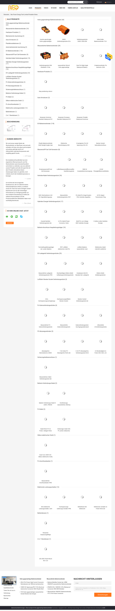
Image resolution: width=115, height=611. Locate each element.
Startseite (6, 14)
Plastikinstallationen (12, 43)
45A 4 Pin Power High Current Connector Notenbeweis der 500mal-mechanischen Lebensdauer (32, 583)
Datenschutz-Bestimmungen (18, 607)
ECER (104, 607)
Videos (46, 8)
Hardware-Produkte (12, 32)
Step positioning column (45, 91)
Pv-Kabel (8, 97)
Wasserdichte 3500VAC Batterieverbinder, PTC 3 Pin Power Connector (59, 592)
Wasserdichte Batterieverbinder (16, 28)
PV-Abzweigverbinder (12, 86)
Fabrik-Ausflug (73, 8)
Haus (30, 8)
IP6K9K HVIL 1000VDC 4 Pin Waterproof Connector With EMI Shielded (59, 588)
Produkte (38, 8)
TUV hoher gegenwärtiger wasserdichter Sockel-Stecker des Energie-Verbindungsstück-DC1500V (32, 593)
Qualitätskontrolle (87, 8)
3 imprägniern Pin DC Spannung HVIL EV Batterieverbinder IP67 (82, 145)
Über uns (62, 8)
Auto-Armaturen (11, 40)
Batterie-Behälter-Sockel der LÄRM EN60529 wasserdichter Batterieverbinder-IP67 (60, 583)
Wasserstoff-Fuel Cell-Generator (16, 54)
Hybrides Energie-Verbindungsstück (17, 62)
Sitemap (6, 598)
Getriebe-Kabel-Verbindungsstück (16, 58)
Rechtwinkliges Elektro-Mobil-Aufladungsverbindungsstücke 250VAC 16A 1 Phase (65, 275)
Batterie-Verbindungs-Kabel (14, 93)
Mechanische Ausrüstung (14, 36)
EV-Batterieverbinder (12, 51)
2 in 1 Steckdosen (11, 115)
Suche (85, 2)
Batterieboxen (10, 112)
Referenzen (99, 2)
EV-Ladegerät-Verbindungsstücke (16, 73)
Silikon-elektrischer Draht (14, 100)
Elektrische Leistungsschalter (15, 108)
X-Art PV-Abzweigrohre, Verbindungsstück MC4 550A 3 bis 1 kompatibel (82, 352)
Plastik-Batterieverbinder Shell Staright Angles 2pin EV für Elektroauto (45, 145)
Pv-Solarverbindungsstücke (14, 82)
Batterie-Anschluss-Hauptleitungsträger (18, 67)
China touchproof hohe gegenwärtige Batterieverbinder (39, 607)
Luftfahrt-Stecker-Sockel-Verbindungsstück (14, 77)
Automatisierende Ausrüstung (15, 47)
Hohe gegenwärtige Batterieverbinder (18, 23)
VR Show (54, 8)
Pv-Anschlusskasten (12, 104)
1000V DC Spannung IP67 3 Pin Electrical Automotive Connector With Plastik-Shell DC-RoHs (32, 588)
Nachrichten (7, 595)
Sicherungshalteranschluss (14, 89)
